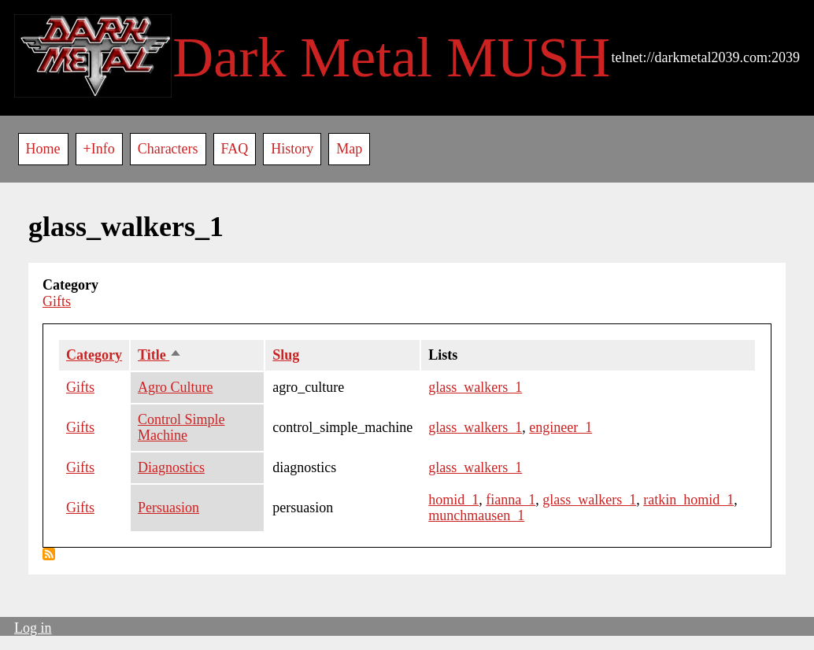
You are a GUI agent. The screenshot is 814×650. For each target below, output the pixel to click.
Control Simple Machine (181, 428)
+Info (99, 149)
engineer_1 (560, 427)
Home (43, 149)
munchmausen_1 (476, 515)
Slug (285, 355)
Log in (33, 628)
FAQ (235, 149)
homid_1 (453, 500)
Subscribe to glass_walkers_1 (49, 554)
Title (160, 355)
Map (349, 149)
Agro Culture (175, 387)
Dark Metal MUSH (391, 57)
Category (94, 355)
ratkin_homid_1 (688, 500)
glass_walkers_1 (475, 387)
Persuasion (168, 507)
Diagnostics (171, 467)
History (292, 149)
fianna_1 (510, 500)
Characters (168, 149)
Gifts (57, 301)
